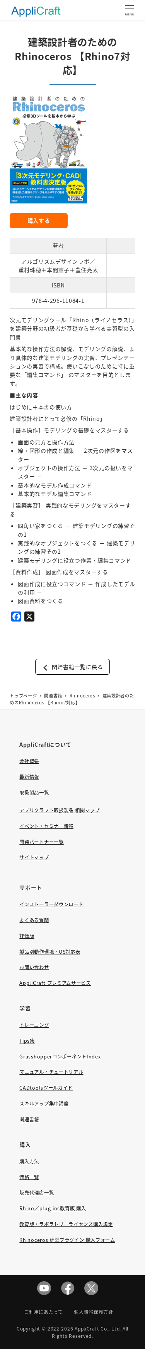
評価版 (26, 935)
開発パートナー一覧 (41, 841)
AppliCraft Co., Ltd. (98, 1328)
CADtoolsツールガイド (46, 1087)
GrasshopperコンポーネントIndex (60, 1056)
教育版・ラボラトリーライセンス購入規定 (66, 1224)
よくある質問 (34, 920)
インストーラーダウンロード (51, 904)
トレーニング (34, 1024)
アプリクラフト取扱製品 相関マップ (59, 810)
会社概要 (29, 761)
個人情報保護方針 (93, 1312)
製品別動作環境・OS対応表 (49, 951)
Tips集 (27, 1040)
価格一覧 (29, 1177)
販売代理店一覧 (36, 1192)
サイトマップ (34, 857)
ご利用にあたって (43, 1312)
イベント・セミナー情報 (46, 826)
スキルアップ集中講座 (43, 1103)
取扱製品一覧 (34, 792)
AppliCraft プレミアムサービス (54, 982)
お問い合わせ (34, 967)
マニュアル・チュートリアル (51, 1071)
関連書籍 (29, 1119)
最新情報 (29, 776)
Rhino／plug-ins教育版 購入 (52, 1208)
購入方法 (29, 1161)
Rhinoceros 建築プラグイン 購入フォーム (67, 1239)
